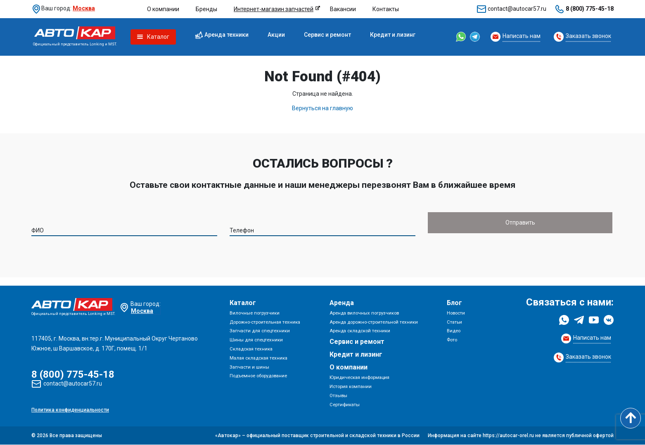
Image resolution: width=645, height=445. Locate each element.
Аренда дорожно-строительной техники (374, 322)
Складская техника (251, 349)
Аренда (342, 303)
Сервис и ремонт (327, 34)
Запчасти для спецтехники (260, 331)
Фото (452, 340)
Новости (456, 313)
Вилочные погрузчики (255, 313)
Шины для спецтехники (256, 340)
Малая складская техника (258, 358)
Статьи (454, 322)
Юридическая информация (359, 377)
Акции (276, 34)
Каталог (243, 303)
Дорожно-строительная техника (265, 322)
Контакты (385, 9)
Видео (453, 331)
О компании (163, 9)
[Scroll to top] (630, 418)
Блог (454, 303)
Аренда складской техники (360, 331)
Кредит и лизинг (392, 34)
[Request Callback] (516, 37)
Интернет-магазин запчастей (273, 9)
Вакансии (343, 9)
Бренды (206, 9)
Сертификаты (345, 404)
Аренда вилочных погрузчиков (364, 313)
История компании (351, 386)
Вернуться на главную (322, 108)
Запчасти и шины (249, 367)
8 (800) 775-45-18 (590, 8)
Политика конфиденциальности (70, 410)
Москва (84, 8)
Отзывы (338, 395)
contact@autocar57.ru (517, 8)
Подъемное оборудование (258, 376)
